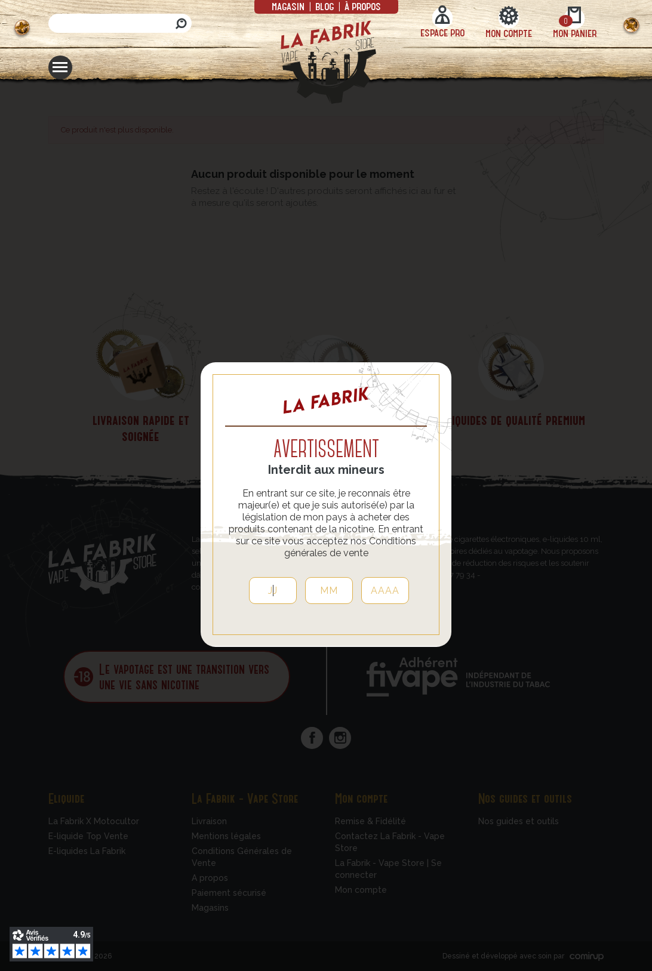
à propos (361, 6)
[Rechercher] (120, 23)
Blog (324, 6)
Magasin (289, 6)
